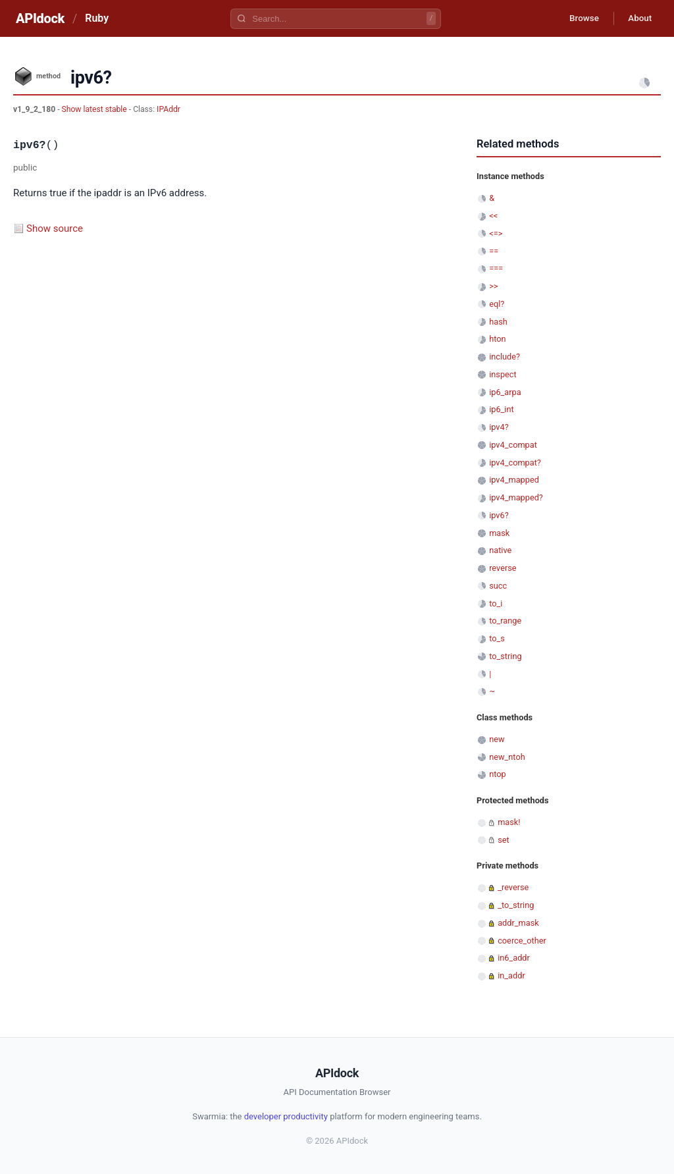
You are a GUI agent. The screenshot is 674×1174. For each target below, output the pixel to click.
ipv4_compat (513, 445)
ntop (497, 774)
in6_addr (514, 958)
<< (493, 216)
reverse (502, 568)
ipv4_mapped (514, 480)
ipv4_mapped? (516, 497)
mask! (509, 822)
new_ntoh (507, 757)
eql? (496, 304)
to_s (497, 638)
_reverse (513, 887)
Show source (54, 228)
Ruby (97, 18)
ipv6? (499, 515)
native (500, 550)
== (493, 251)
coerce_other (522, 941)
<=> (495, 233)
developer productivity (286, 1116)
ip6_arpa (505, 392)
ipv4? (499, 427)
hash (498, 322)
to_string (505, 656)
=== (496, 268)
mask (499, 533)
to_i (495, 603)
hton (497, 339)
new (496, 739)
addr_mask (518, 923)
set (503, 840)
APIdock (40, 18)
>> (493, 286)
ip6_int (501, 409)
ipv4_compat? (515, 462)
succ (498, 586)
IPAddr (168, 109)
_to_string (516, 905)
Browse (578, 18)
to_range (505, 621)
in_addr (511, 975)
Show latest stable (95, 109)
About (637, 18)
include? (504, 356)
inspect (503, 374)
